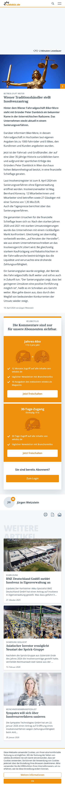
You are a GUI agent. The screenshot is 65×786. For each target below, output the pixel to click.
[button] (32, 781)
